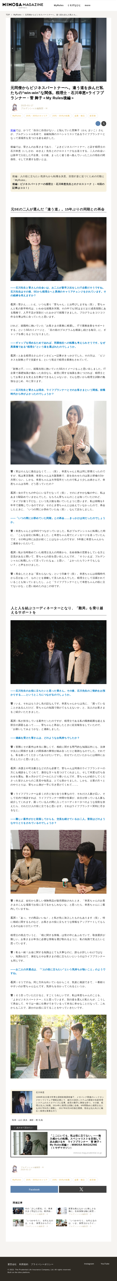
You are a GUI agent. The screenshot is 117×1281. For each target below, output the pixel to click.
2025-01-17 (27, 105)
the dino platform (22, 1272)
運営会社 (12, 1264)
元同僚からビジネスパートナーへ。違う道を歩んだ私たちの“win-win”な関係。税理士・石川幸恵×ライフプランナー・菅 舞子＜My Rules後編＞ (57, 93)
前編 (13, 130)
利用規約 (23, 1264)
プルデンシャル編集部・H (34, 108)
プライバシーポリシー (42, 1264)
